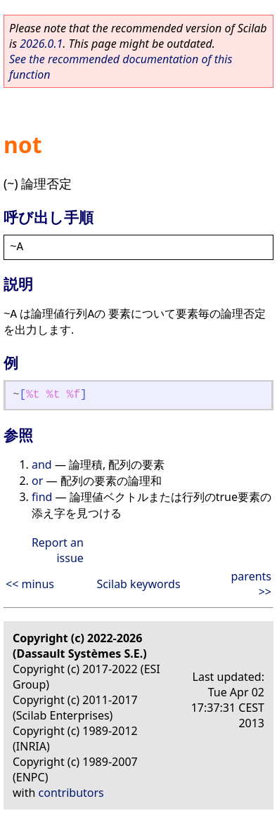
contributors (71, 792)
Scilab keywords (138, 584)
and (42, 464)
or (37, 480)
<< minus (30, 584)
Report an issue (58, 550)
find (42, 497)
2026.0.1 (41, 43)
